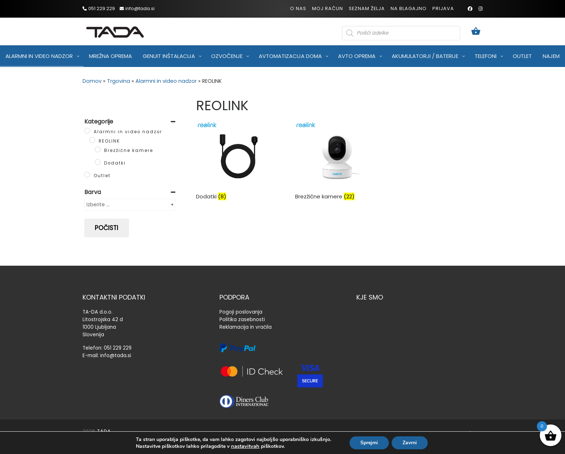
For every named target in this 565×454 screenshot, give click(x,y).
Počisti (106, 228)
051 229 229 (118, 348)
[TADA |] (115, 31)
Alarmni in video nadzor (166, 81)
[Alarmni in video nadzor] (87, 131)
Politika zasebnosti (242, 319)
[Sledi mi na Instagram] (480, 9)
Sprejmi (369, 442)
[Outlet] (87, 174)
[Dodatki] (98, 162)
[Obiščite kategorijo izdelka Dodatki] (240, 168)
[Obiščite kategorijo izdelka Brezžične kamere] (339, 168)
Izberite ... (98, 204)
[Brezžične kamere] (98, 149)
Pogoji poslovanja (240, 312)
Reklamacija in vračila (245, 327)
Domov (92, 81)
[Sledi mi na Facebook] (470, 9)
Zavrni (409, 442)
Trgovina (118, 81)
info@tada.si (115, 355)
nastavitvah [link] (245, 446)
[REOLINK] (92, 140)
